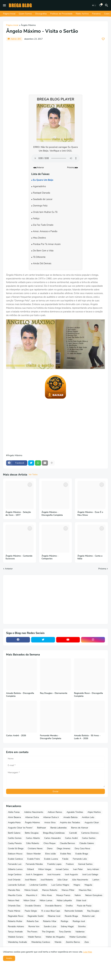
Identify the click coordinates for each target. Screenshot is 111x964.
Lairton (96, 879)
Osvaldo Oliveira (33, 905)
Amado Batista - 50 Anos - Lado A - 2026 (87, 737)
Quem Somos (25, 13)
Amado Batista (70, 817)
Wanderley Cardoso (40, 942)
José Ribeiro (30, 879)
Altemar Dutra (32, 817)
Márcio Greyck (31, 890)
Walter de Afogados (55, 936)
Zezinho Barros (73, 942)
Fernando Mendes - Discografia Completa (50, 737)
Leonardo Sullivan (16, 884)
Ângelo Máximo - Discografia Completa (52, 513)
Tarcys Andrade (15, 931)
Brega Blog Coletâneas (54, 832)
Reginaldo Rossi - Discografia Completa (88, 695)
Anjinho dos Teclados (70, 822)
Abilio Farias (14, 812)
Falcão (65, 858)
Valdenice (79, 931)
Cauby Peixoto (15, 843)
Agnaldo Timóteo (75, 812)
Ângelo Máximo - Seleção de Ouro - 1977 (18, 513)
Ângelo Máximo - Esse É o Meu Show (90, 513)
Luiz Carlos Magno (60, 884)
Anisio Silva (49, 822)
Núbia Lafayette (64, 900)
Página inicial (12, 25)
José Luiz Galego (90, 874)
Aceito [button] (9, 958)
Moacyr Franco (63, 895)
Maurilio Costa (15, 895)
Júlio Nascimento (80, 879)
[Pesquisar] (107, 5)
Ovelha (69, 905)
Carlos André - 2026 (16, 735)
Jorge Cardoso (15, 874)
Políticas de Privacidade (61, 13)
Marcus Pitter (68, 890)
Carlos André (71, 838)
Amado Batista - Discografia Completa (20, 695)
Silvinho (82, 926)
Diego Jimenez (63, 848)
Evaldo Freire (33, 858)
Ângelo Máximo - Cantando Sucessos (18, 557)
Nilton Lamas (46, 900)
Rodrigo (64, 921)
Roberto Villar (49, 921)
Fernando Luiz (14, 864)
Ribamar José (54, 916)
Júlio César (62, 879)
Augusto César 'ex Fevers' (20, 827)
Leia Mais (87, 951)
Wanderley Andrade (17, 942)
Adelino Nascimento (33, 812)
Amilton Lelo (88, 817)
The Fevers (32, 931)
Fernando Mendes (34, 864)
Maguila (88, 884)
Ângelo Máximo (28, 25)
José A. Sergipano (34, 874)
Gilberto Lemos (15, 869)
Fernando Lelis (80, 858)
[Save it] (103, 39)
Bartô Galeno (14, 832)
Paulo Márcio (14, 910)
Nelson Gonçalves (93, 895)
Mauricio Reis (85, 890)
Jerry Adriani (93, 869)
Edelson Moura (15, 853)
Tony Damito (65, 931)
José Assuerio (53, 874)
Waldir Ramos (34, 936)
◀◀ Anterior (38, 167)
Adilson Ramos (55, 812)
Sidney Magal (67, 926)
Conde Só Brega (15, 848)
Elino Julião (50, 853)
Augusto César (92, 822)
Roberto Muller (15, 921)
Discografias (41, 13)
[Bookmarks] (100, 5)
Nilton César (29, 900)
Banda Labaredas (58, 827)
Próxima (102, 568)
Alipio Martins (94, 812)
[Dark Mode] (94, 5)
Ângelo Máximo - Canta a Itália (89, 557)
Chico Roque (49, 843)
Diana (49, 848)
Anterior (9, 568)
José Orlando (14, 879)
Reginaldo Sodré (35, 916)
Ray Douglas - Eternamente (53, 693)
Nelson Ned (13, 900)
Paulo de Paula (84, 905)
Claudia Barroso (67, 843)
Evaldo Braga (81, 853)
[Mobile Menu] (4, 5)
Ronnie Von (33, 926)
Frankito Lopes (54, 864)
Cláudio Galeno (86, 843)
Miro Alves (47, 895)
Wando (58, 942)
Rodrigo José (79, 921)
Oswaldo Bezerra (53, 905)
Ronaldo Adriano (16, 926)
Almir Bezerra (14, 817)
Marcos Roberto (49, 890)
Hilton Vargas (44, 869)
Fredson (70, 864)
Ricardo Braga (71, 916)
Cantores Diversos (90, 832)
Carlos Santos (88, 838)
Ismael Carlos (62, 869)
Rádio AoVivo (82, 13)
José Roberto (47, 879)
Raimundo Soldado (74, 910)
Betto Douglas (32, 832)
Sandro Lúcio (50, 926)
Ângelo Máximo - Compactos (50, 557)
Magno (77, 884)
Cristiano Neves (35, 848)
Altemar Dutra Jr (51, 817)
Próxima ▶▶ (72, 167)
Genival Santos (85, 864)
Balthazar (41, 827)
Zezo (86, 942)
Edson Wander (34, 853)
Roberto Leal (88, 916)
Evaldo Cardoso (15, 858)
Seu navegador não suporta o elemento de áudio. (55, 158)
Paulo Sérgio (31, 910)
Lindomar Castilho (38, 884)
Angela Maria (14, 822)
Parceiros (96, 13)
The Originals (48, 931)
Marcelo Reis (14, 890)
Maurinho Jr (31, 895)
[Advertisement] (55, 66)
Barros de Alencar (79, 827)
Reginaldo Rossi (15, 916)
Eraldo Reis (65, 853)
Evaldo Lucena (51, 858)
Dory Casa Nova (82, 848)
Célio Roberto (32, 843)
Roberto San (33, 921)
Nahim (78, 895)
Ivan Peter (78, 869)
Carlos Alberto (33, 838)
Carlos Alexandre (52, 838)
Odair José (81, 900)
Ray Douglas (93, 910)
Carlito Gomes (15, 838)
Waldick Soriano (15, 936)
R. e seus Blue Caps (50, 910)
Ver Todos (33, 474)
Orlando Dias (14, 905)
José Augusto (71, 874)
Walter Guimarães (77, 936)
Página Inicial (9, 13)
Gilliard (30, 869)
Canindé (73, 832)
